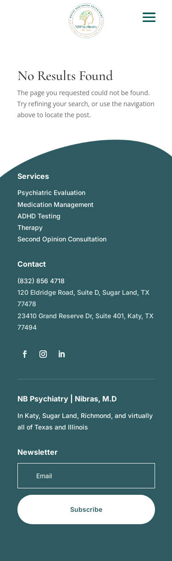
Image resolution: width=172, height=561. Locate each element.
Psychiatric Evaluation (51, 192)
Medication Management (55, 204)
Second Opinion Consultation (61, 239)
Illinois (78, 427)
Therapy (30, 227)
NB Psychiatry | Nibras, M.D (67, 398)
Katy (32, 415)
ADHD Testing (39, 216)
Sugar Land (59, 415)
